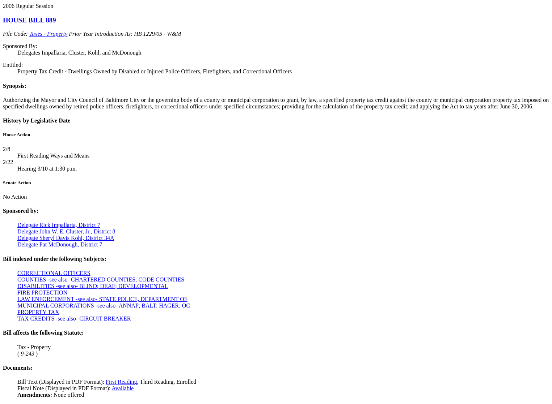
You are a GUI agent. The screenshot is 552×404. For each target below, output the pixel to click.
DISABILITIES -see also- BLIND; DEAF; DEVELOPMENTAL (92, 286)
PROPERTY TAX (38, 312)
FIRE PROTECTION (42, 292)
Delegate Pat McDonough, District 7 (59, 244)
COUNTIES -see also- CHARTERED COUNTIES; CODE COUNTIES (100, 279)
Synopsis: (14, 86)
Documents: (18, 368)
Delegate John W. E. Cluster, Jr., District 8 (66, 231)
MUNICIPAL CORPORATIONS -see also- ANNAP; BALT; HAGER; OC (103, 305)
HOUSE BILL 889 (29, 20)
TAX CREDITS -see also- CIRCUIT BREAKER (74, 318)
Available (122, 388)
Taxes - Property (48, 34)
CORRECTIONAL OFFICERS (53, 273)
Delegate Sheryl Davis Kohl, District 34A (65, 238)
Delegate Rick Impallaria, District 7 (58, 225)
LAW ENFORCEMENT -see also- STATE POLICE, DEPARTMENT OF (102, 299)
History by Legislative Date (36, 120)
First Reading (121, 382)
